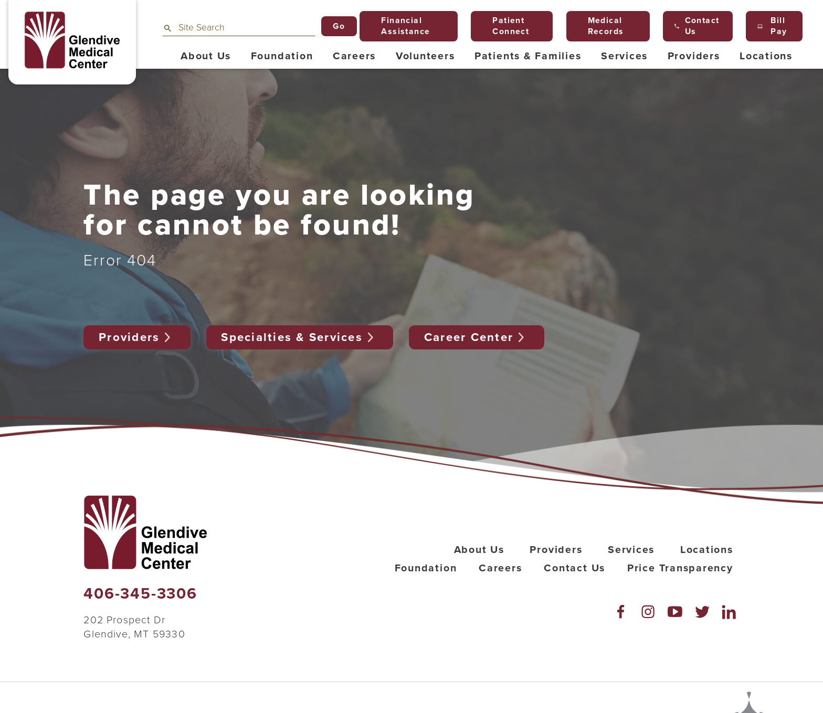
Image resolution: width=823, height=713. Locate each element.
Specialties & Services (299, 337)
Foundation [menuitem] (282, 56)
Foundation (426, 568)
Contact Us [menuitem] (697, 26)
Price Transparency (680, 568)
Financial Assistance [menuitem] (400, 26)
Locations (706, 550)
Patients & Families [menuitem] (528, 56)
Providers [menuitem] (694, 56)
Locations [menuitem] (766, 56)
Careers (500, 568)
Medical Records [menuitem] (601, 26)
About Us (479, 550)
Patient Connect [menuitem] (505, 26)
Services (631, 550)
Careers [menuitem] (354, 56)
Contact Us (574, 568)
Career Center (476, 337)
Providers (137, 337)
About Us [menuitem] (206, 56)
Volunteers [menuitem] (425, 56)
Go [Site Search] (339, 26)
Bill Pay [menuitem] (772, 26)
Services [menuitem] (624, 56)
